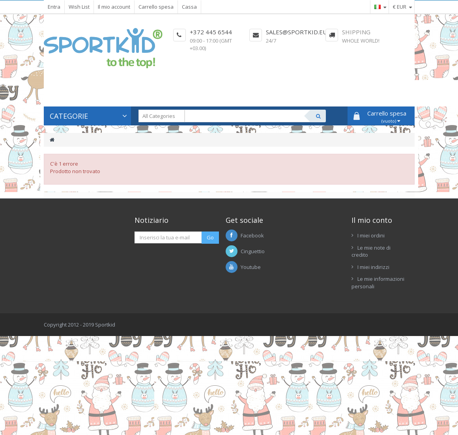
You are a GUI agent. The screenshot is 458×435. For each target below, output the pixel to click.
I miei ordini (371, 235)
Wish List (79, 6)
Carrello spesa (156, 6)
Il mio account (114, 6)
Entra (54, 6)
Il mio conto (371, 220)
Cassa (189, 6)
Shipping (356, 32)
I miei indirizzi (373, 267)
